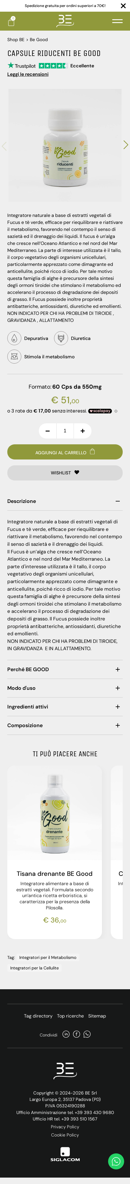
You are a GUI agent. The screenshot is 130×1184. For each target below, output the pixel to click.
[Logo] (65, 21)
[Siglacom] (65, 1154)
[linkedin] (66, 1035)
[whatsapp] (87, 1035)
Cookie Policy (65, 1135)
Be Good (39, 40)
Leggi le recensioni (27, 74)
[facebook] (76, 1035)
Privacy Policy (65, 1127)
